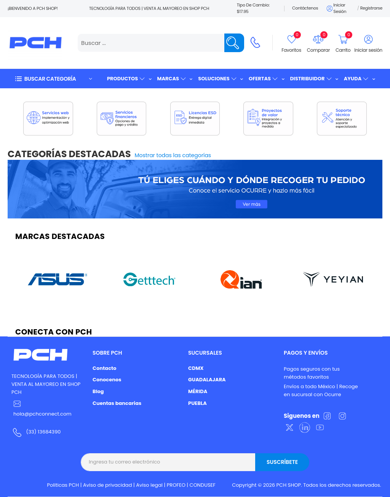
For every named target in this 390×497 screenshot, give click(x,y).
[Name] (234, 42)
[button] (53, 78)
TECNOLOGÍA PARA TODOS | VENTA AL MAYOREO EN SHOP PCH (45, 384)
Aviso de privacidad (107, 485)
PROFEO (176, 485)
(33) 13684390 (43, 431)
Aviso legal (149, 485)
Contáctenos (305, 8)
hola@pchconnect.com (42, 413)
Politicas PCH (63, 485)
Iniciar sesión (336, 8)
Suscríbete (282, 462)
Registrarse (371, 8)
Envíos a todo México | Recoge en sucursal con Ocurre (321, 390)
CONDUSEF (203, 485)
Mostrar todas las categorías (173, 155)
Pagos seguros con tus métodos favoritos (312, 373)
